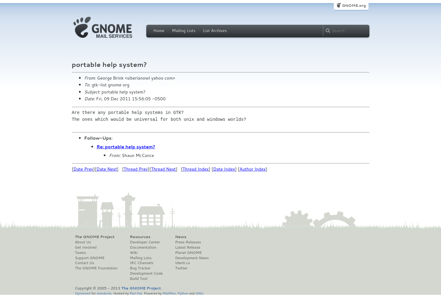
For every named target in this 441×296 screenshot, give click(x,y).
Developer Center (145, 242)
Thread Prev (136, 169)
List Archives (215, 30)
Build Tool (138, 278)
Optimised (82, 293)
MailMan (169, 293)
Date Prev (83, 169)
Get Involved (86, 247)
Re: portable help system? (126, 147)
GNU (199, 293)
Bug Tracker (140, 268)
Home (159, 30)
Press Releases (188, 242)
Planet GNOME (188, 252)
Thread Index (196, 169)
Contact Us (84, 262)
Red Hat (136, 293)
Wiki (134, 252)
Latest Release (187, 247)
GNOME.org (354, 5)
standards (104, 293)
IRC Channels (141, 262)
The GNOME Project (95, 236)
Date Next (106, 169)
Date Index (224, 169)
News (180, 236)
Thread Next (163, 169)
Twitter (181, 268)
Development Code (146, 273)
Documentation (143, 247)
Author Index (253, 169)
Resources (140, 236)
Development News (192, 257)
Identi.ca (182, 262)
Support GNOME (90, 257)
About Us (83, 242)
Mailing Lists (184, 30)
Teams (80, 252)
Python (183, 293)
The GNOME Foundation (96, 268)
